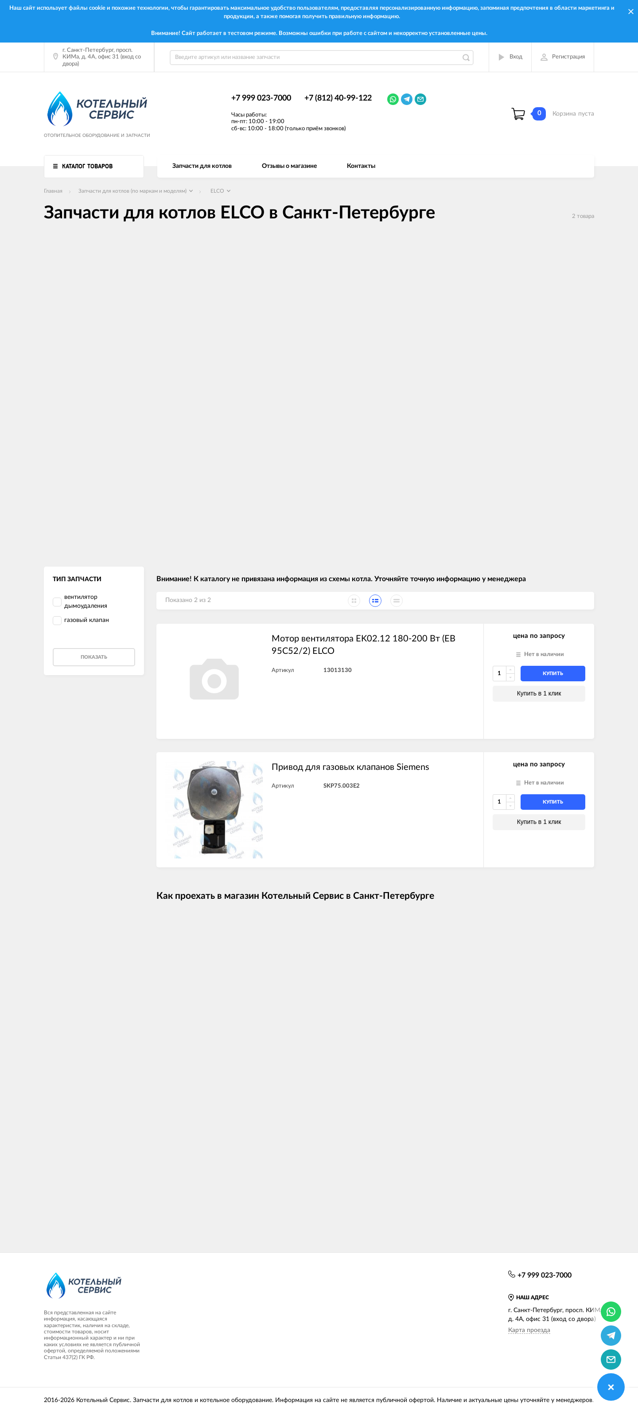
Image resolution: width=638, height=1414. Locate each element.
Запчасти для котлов (202, 166)
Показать (94, 657)
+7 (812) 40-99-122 (338, 98)
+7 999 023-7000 (261, 98)
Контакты (361, 166)
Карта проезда (529, 1330)
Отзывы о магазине (289, 166)
